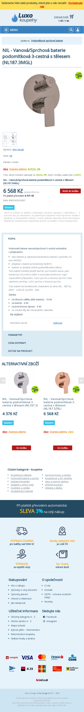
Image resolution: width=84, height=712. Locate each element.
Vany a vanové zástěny (57, 481)
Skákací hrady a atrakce (23, 638)
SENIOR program (54, 484)
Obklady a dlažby (53, 487)
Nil (10, 155)
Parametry (15, 334)
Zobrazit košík (61, 16)
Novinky (48, 601)
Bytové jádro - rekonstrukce (25, 629)
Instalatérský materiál (22, 491)
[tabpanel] (21, 411)
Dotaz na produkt (20, 350)
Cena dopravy (17, 342)
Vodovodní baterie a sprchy (25, 478)
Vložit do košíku (70, 191)
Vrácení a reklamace (21, 598)
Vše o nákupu (18, 585)
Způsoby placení (19, 594)
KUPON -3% (34, 169)
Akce (5, 169)
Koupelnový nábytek (21, 475)
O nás (47, 585)
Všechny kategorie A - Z (23, 616)
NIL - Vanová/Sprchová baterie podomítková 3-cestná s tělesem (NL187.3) (20, 402)
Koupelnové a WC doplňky (58, 478)
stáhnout (57, 322)
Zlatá (70, 431)
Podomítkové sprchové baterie (47, 40)
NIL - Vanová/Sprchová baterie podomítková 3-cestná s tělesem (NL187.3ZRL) (59, 403)
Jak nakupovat (18, 602)
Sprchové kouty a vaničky (58, 475)
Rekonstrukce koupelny (23, 634)
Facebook (50, 616)
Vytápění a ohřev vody (22, 484)
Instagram (50, 621)
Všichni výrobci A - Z (21, 621)
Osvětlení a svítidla (20, 487)
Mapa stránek (18, 625)
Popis (11, 238)
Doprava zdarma (18, 169)
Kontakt (48, 589)
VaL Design (43, 693)
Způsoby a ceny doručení (24, 589)
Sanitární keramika (20, 481)
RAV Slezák (18, 149)
